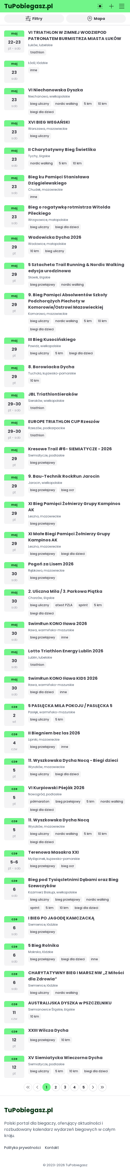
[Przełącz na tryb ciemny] (100, 6)
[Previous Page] (37, 1087)
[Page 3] (65, 1087)
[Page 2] (56, 1087)
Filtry (34, 18)
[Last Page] (102, 1087)
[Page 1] (46, 1087)
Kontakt (52, 1147)
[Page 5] (84, 1087)
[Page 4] (74, 1087)
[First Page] (28, 1087)
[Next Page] (93, 1087)
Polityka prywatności (22, 1147)
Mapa (96, 18)
